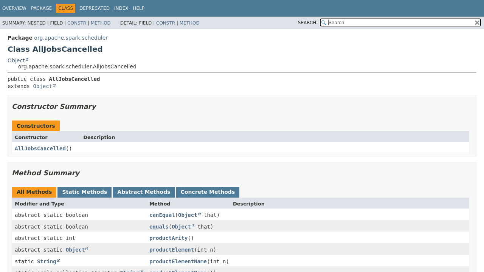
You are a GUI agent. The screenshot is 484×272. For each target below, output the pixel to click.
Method (101, 23)
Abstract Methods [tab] (143, 192)
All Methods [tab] (34, 192)
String (46, 261)
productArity (168, 238)
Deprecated (94, 8)
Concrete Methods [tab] (208, 192)
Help (138, 8)
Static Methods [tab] (84, 192)
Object (16, 60)
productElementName (178, 261)
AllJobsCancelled (40, 148)
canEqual (162, 215)
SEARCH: (308, 22)
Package (41, 8)
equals (159, 227)
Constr (76, 23)
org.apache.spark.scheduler (71, 38)
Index (121, 8)
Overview (14, 8)
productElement (171, 250)
